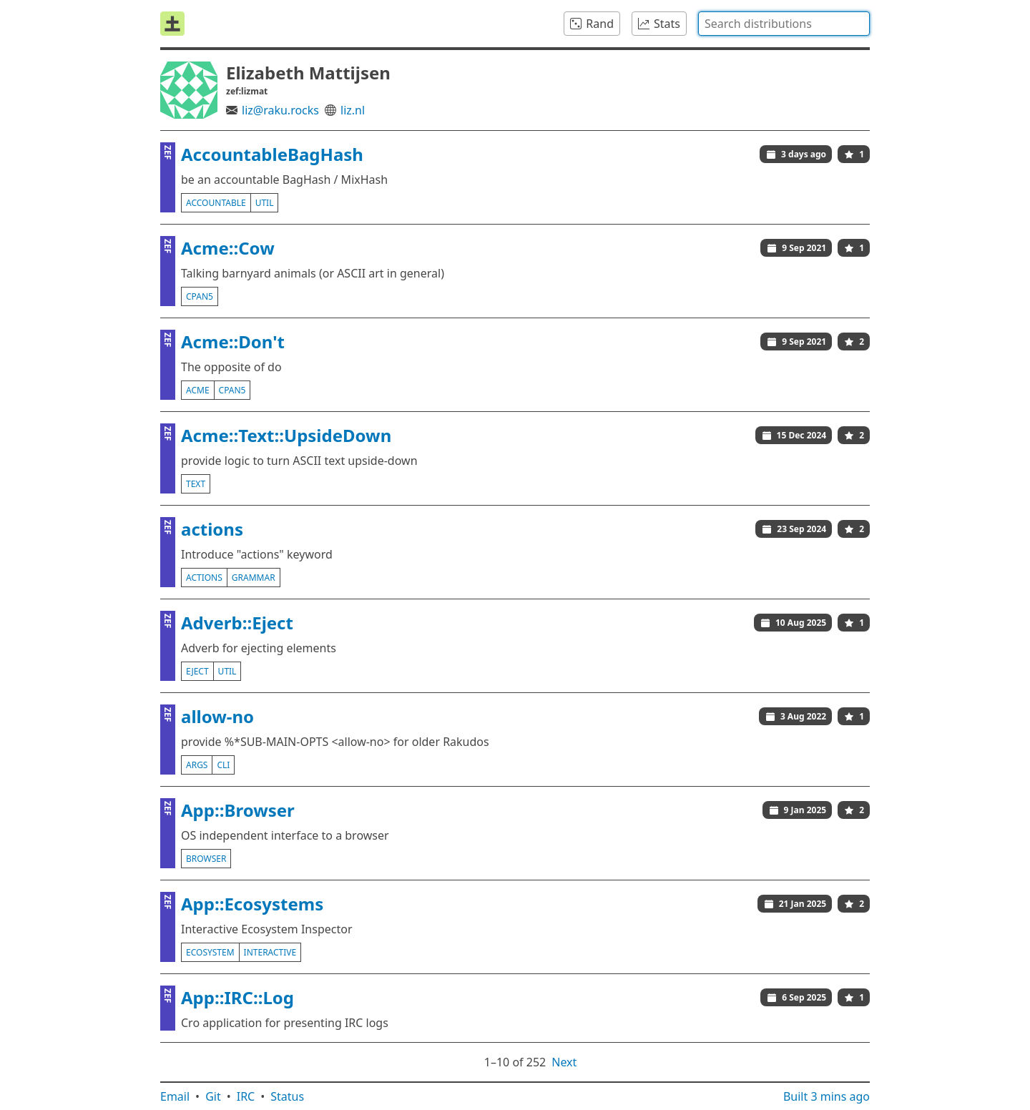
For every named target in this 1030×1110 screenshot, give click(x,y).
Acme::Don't (233, 341)
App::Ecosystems (252, 903)
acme (198, 390)
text (195, 484)
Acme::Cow (228, 248)
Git (213, 1096)
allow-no (217, 716)
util (264, 203)
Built (826, 1096)
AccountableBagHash (272, 154)
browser (206, 859)
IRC (246, 1096)
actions (212, 529)
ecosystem (210, 952)
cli (223, 765)
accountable (216, 203)
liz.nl (352, 110)
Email (175, 1096)
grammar (253, 577)
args (196, 765)
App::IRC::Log (237, 997)
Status (287, 1096)
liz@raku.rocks (280, 110)
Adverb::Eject (237, 622)
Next (564, 1062)
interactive (270, 952)
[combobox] (784, 23)
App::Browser (238, 810)
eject (197, 671)
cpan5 (199, 296)
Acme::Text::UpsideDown (286, 435)
